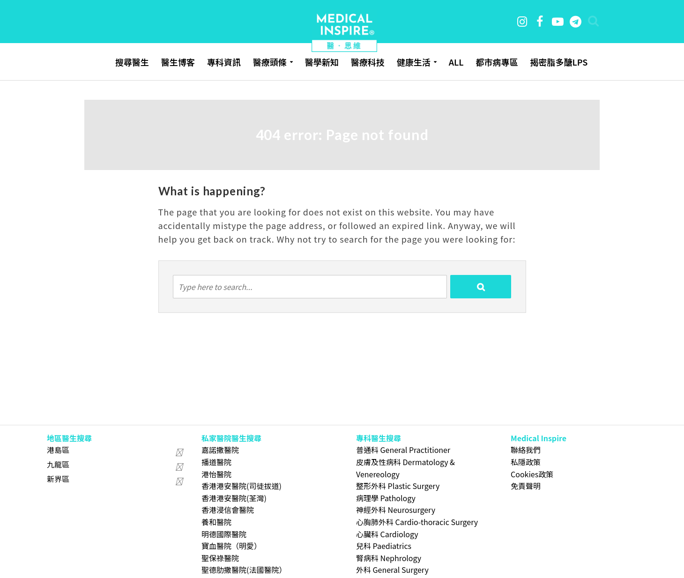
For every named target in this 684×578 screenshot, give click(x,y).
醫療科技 (368, 62)
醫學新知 (322, 62)
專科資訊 (224, 62)
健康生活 (414, 62)
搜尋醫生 (132, 62)
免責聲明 (526, 485)
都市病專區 (497, 62)
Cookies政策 (532, 474)
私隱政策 (526, 461)
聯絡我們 (526, 449)
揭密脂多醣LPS (558, 62)
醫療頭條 (270, 62)
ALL (456, 62)
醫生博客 (178, 62)
